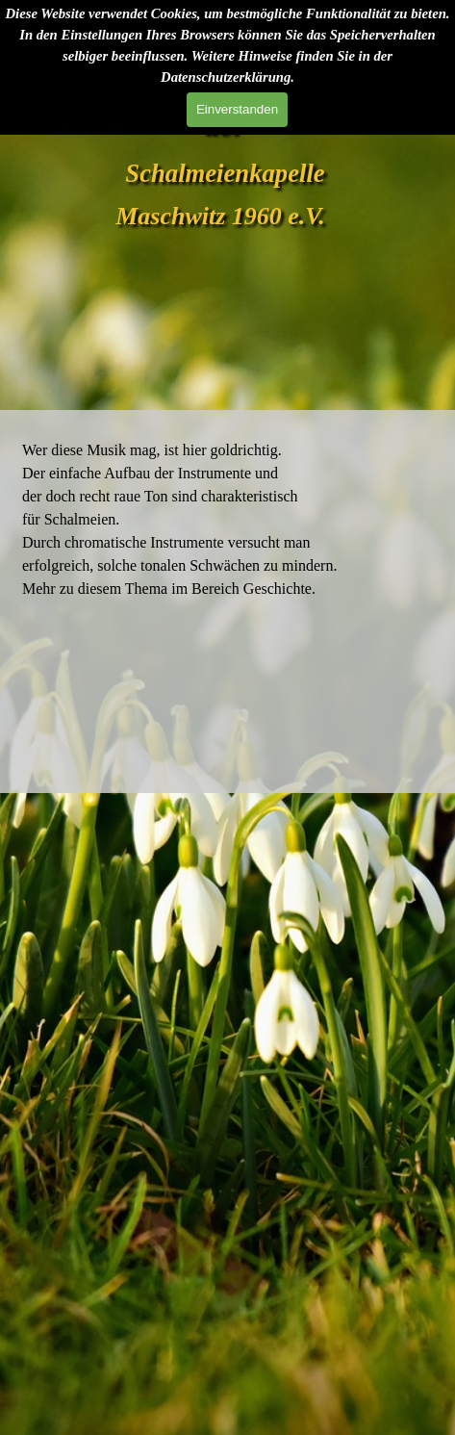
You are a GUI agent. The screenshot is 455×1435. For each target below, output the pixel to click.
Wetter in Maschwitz (227, 709)
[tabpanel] (227, 518)
